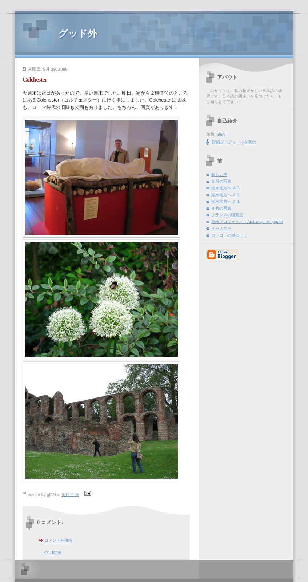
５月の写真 (221, 181)
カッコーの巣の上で (229, 235)
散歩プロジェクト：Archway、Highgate (247, 221)
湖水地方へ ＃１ (225, 201)
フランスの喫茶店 (227, 215)
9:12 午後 (70, 494)
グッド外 (77, 33)
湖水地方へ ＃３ (225, 188)
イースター (221, 228)
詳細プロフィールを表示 (234, 142)
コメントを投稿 (58, 540)
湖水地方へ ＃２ (225, 195)
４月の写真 (221, 208)
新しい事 (219, 174)
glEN (221, 134)
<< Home (52, 552)
